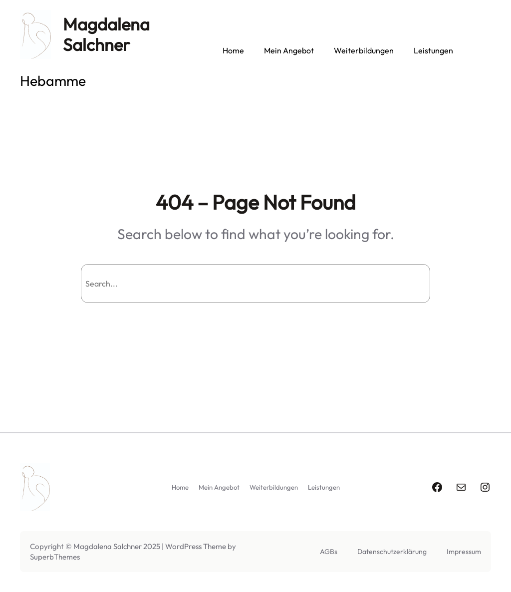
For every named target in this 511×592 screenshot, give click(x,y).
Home (233, 50)
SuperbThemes (55, 557)
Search (403, 284)
